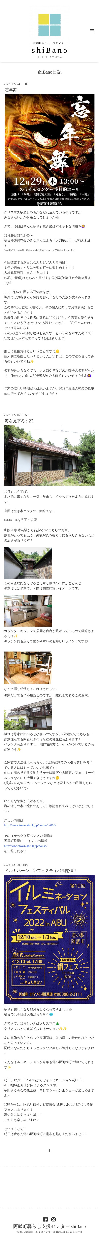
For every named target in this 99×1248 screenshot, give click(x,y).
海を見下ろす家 (19, 421)
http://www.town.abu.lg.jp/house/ (25, 846)
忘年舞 (11, 90)
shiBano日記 (49, 72)
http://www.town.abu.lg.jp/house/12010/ (30, 825)
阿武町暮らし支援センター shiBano (49, 1226)
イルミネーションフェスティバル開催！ (41, 871)
